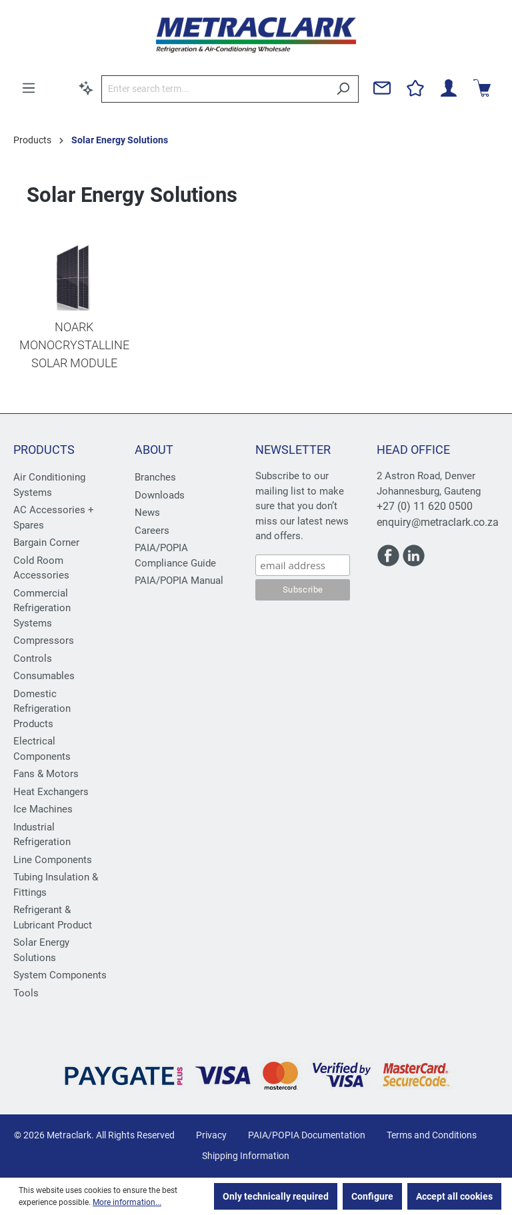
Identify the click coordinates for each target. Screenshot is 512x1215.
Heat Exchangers (51, 792)
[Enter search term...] (214, 89)
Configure (372, 1196)
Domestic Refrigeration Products (42, 709)
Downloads (160, 495)
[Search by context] (86, 88)
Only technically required (276, 1196)
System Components (60, 975)
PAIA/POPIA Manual (179, 581)
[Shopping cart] (482, 88)
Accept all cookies (454, 1196)
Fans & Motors (46, 774)
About (154, 450)
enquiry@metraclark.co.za (438, 522)
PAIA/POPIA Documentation (306, 1135)
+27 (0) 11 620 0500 (425, 506)
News (147, 513)
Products (44, 450)
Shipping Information (245, 1155)
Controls (32, 658)
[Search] (343, 89)
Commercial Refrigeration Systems (42, 608)
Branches (155, 477)
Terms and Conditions (432, 1135)
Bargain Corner (46, 543)
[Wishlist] (415, 88)
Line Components (52, 860)
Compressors (43, 640)
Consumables (44, 676)
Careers (152, 531)
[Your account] (448, 88)
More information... (127, 1202)
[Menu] (28, 88)
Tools (26, 993)
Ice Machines (43, 809)
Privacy (211, 1135)
